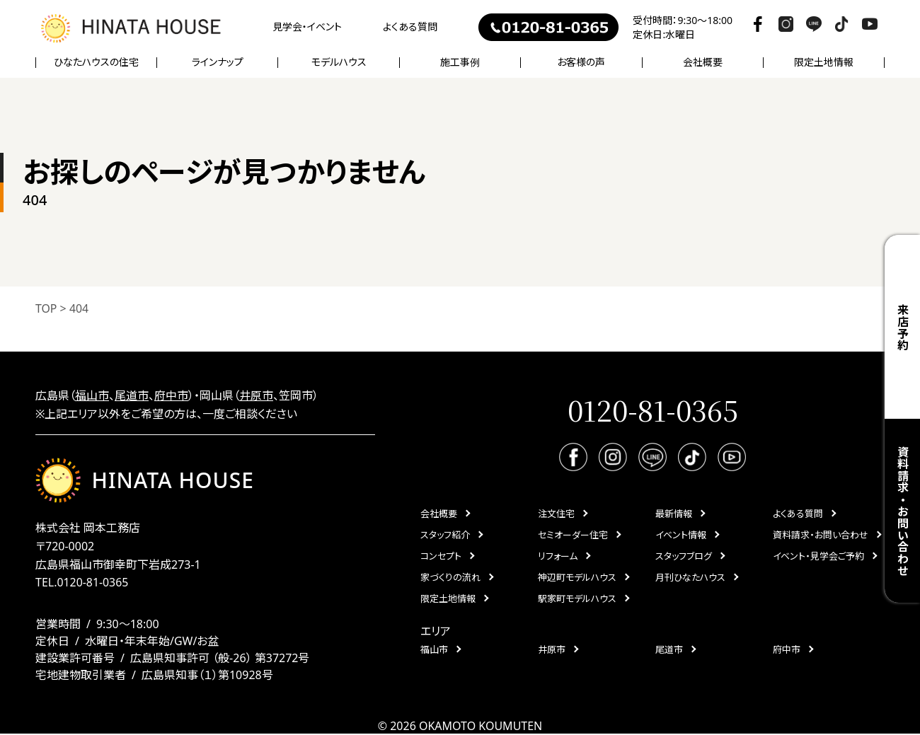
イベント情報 (680, 535)
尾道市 (132, 395)
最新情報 (673, 514)
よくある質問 (410, 27)
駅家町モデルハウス (577, 599)
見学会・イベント (307, 27)
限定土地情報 (823, 62)
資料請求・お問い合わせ (902, 511)
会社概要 (438, 514)
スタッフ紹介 (445, 535)
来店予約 (902, 327)
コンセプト (440, 556)
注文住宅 (556, 514)
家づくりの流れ (450, 578)
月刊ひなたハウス (690, 578)
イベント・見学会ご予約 (818, 556)
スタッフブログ (683, 556)
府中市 (171, 395)
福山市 (92, 395)
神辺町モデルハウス (577, 578)
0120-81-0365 (93, 583)
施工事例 (460, 62)
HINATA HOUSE (145, 481)
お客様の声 (581, 62)
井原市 (256, 395)
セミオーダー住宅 (573, 535)
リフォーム (557, 556)
